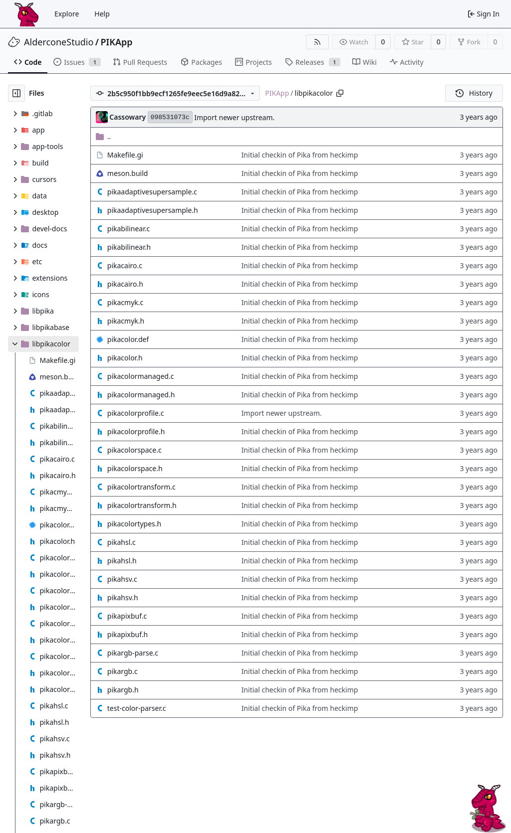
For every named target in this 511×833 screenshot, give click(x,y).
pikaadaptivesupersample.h (152, 210)
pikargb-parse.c (132, 653)
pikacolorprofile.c (135, 413)
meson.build (127, 173)
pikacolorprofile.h (136, 431)
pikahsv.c (122, 579)
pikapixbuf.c (127, 616)
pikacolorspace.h (135, 468)
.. (103, 136)
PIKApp (117, 42)
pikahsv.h (122, 597)
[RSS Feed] (317, 41)
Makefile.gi (125, 155)
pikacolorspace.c (134, 450)
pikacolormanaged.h (141, 394)
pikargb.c (122, 671)
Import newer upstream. (234, 117)
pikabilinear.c (128, 228)
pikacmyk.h (125, 321)
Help (102, 13)
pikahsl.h (122, 560)
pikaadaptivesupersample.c (152, 191)
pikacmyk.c (125, 302)
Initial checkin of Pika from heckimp (300, 155)
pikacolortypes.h (134, 523)
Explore (66, 13)
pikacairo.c (124, 265)
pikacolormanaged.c (140, 376)
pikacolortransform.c (141, 487)
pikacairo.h (125, 284)
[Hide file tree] (16, 93)
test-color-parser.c (136, 708)
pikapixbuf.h (127, 634)
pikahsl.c (121, 542)
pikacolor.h (125, 357)
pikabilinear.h (129, 247)
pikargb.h (123, 689)
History (474, 93)
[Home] (26, 14)
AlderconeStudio (58, 42)
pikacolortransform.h (142, 505)
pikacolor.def (128, 339)
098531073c (170, 117)
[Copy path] (339, 93)
